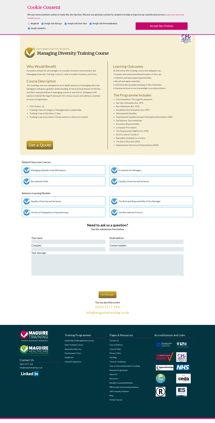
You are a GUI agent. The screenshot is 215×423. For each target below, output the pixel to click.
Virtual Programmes (73, 366)
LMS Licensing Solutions (119, 395)
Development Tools (73, 357)
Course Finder (115, 353)
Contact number (118, 245)
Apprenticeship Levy (73, 353)
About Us (113, 378)
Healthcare (69, 361)
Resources (114, 383)
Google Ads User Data (77, 23)
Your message (39, 252)
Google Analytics (38, 28)
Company (36, 245)
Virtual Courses (116, 404)
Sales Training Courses (74, 349)
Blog (111, 400)
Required (35, 23)
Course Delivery (116, 349)
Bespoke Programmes (119, 374)
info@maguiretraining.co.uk (31, 372)
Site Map (113, 361)
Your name (37, 238)
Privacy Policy (115, 357)
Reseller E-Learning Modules (121, 387)
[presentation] (107, 288)
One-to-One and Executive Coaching (125, 370)
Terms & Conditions (118, 366)
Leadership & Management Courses (79, 345)
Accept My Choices (161, 25)
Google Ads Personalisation (104, 23)
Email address (117, 238)
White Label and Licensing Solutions (124, 391)
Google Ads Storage (53, 23)
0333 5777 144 (26, 368)
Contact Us (114, 345)
